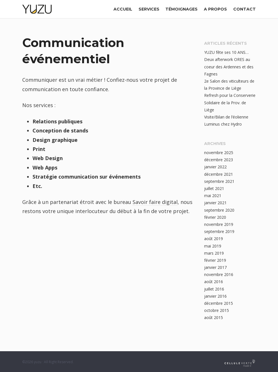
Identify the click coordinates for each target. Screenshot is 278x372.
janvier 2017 (215, 267)
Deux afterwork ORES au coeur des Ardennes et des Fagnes (228, 66)
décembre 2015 (218, 303)
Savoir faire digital (155, 202)
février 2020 (215, 217)
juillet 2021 (214, 188)
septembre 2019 (219, 231)
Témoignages (181, 9)
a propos (215, 9)
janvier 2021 (215, 202)
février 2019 (215, 260)
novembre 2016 (218, 274)
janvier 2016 (215, 296)
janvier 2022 (215, 166)
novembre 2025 (218, 152)
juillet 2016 (214, 289)
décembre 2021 (218, 174)
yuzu (37, 361)
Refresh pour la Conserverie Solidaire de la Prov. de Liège (229, 102)
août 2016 (213, 281)
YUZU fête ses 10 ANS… (226, 52)
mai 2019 (212, 246)
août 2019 (213, 238)
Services (149, 9)
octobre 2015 (216, 310)
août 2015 (213, 317)
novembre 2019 (218, 224)
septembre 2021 (219, 181)
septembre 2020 (219, 210)
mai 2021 (212, 195)
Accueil (122, 9)
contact (244, 9)
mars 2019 (214, 253)
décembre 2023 (218, 159)
